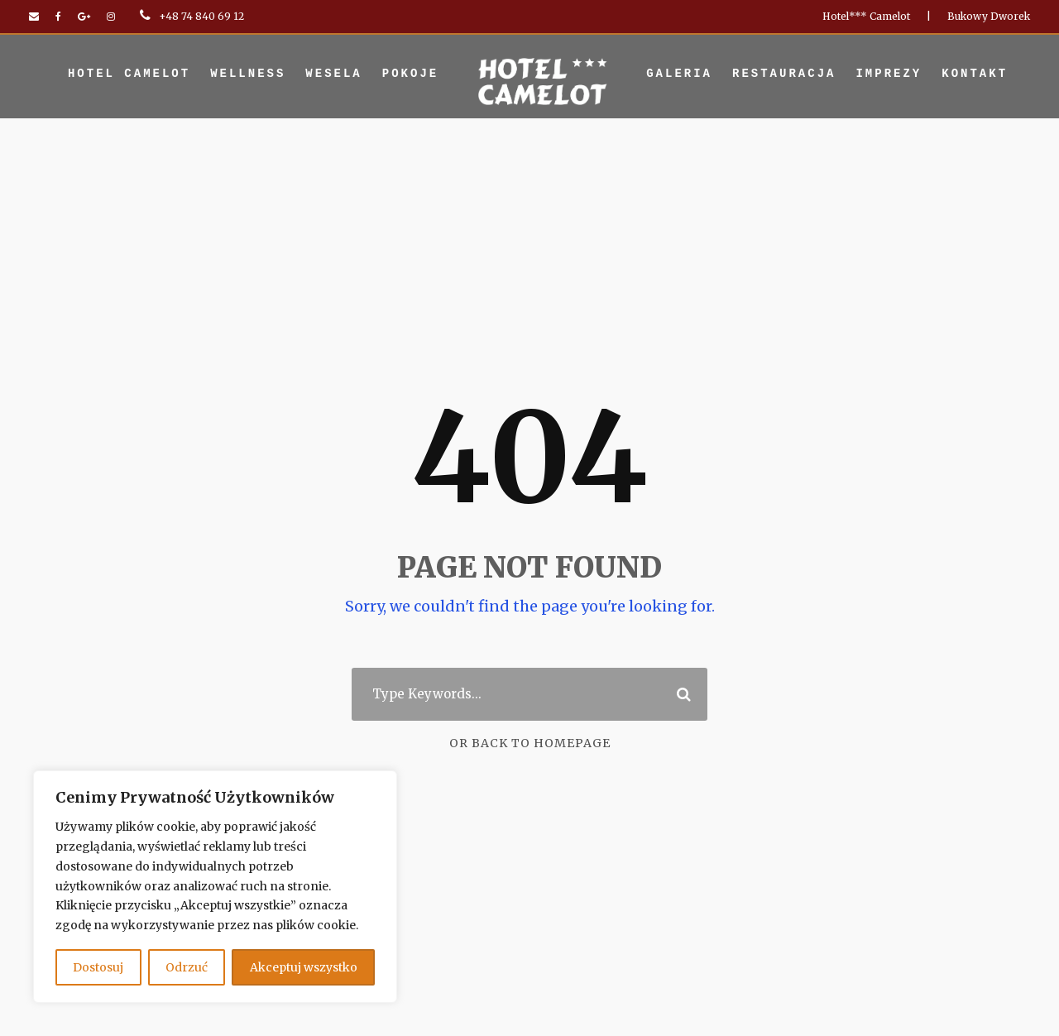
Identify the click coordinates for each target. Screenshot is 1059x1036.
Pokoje (410, 74)
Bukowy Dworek (996, 16)
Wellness (247, 74)
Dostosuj (100, 967)
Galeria (679, 74)
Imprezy (888, 74)
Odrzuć (191, 967)
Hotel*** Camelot (890, 16)
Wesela (333, 74)
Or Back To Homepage (530, 743)
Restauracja (784, 74)
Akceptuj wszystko (306, 967)
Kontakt (975, 74)
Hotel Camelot (129, 74)
